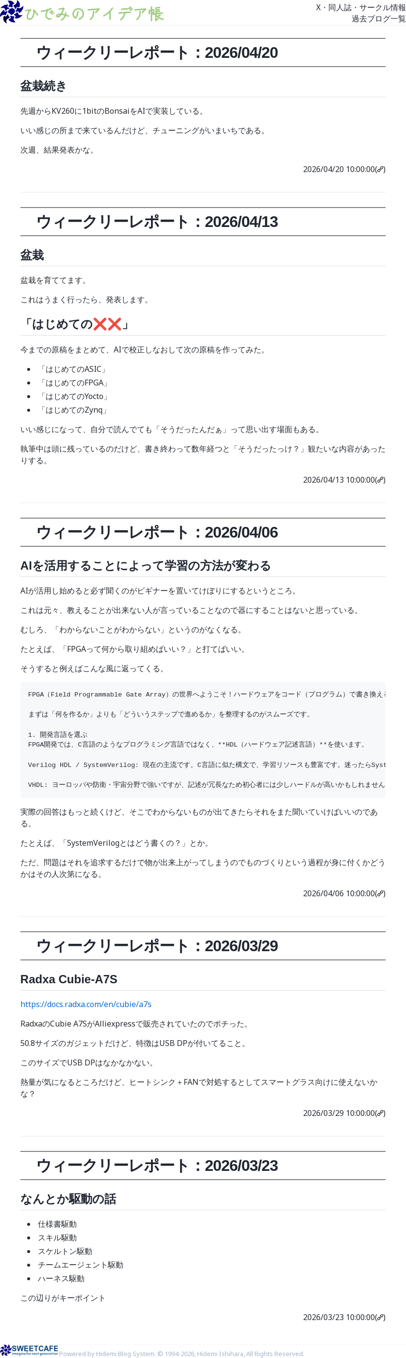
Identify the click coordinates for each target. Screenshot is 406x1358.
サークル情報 (382, 7)
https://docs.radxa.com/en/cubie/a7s (86, 1004)
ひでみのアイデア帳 (93, 13)
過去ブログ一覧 (379, 18)
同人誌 (340, 7)
